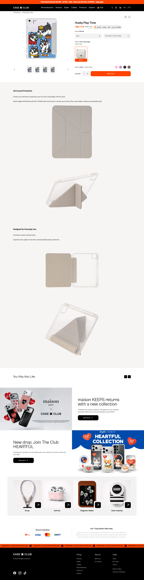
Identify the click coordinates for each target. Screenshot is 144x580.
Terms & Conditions (119, 572)
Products (83, 8)
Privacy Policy (117, 569)
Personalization (47, 8)
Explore (92, 8)
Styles (66, 8)
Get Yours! (88, 418)
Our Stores (98, 561)
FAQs (114, 559)
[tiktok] (25, 573)
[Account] (116, 8)
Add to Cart (111, 73)
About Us (98, 559)
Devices (58, 8)
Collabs (74, 8)
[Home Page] (21, 8)
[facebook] (14, 573)
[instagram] (19, 573)
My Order (116, 561)
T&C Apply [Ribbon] (99, 2)
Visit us (115, 564)
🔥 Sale (100, 8)
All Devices (17, 12)
